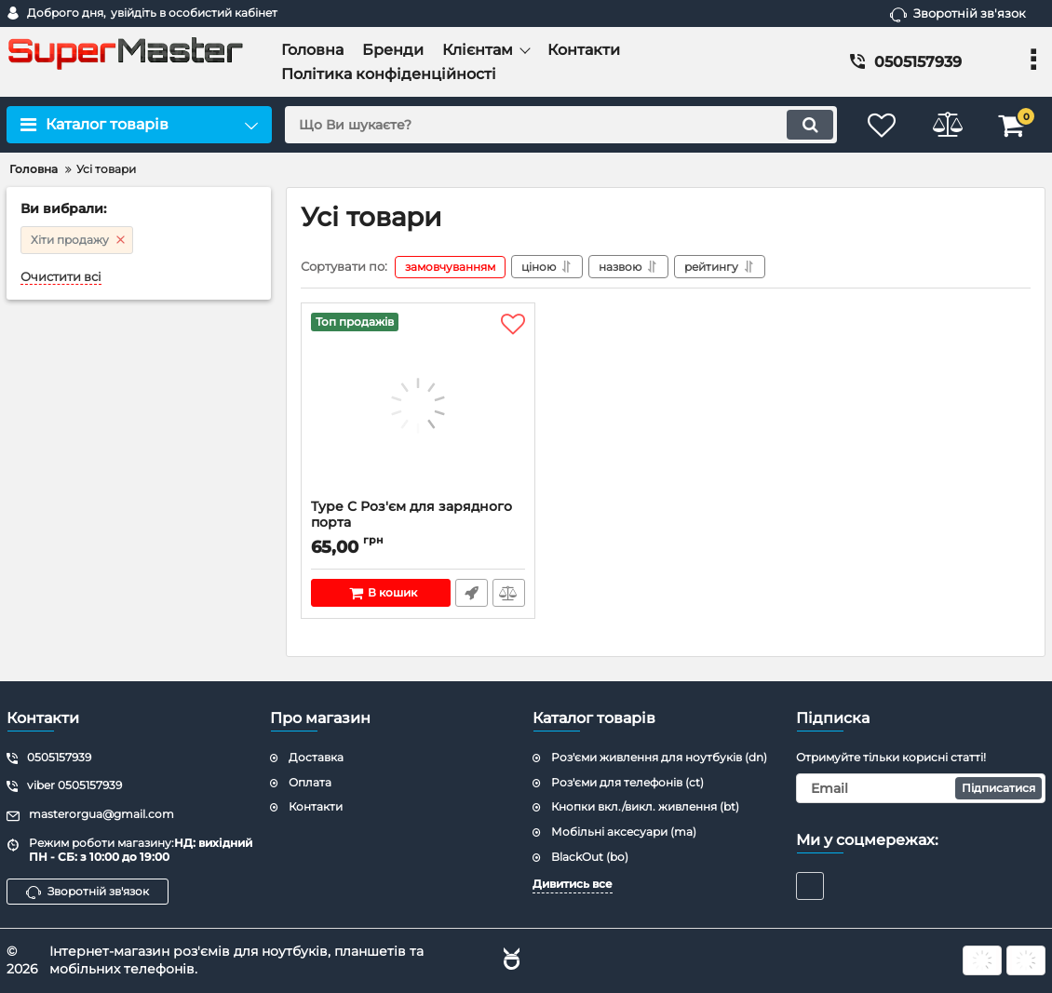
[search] (561, 124)
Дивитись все (573, 884)
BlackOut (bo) (589, 857)
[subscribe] (921, 788)
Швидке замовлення (471, 593)
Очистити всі (60, 277)
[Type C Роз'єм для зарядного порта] (418, 406)
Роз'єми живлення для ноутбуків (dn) (659, 757)
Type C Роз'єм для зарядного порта (418, 523)
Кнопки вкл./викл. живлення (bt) (645, 806)
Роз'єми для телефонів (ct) (627, 782)
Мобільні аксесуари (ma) (623, 832)
